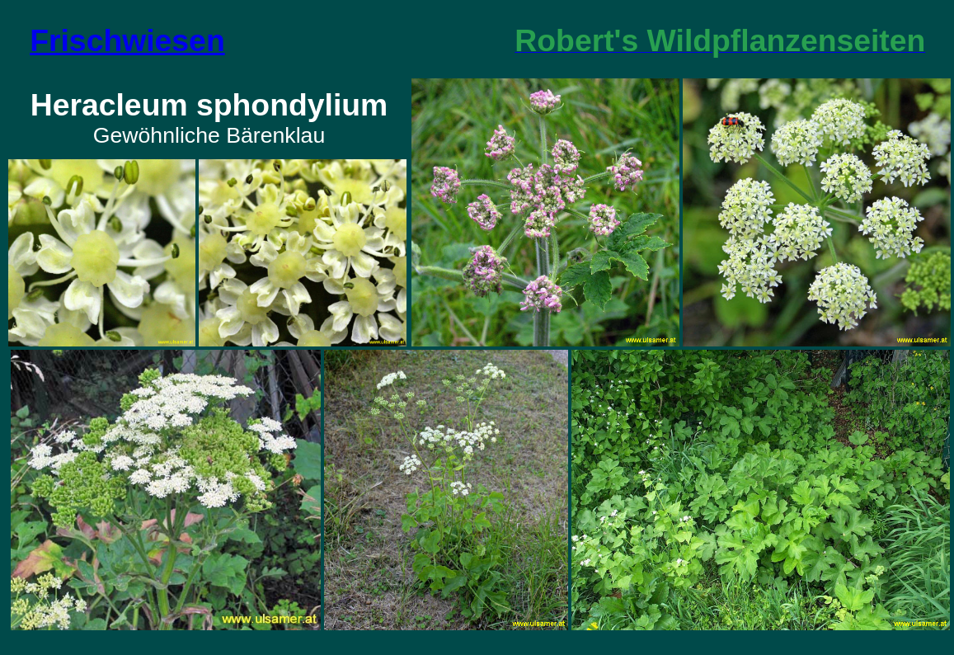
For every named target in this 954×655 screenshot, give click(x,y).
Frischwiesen (127, 40)
